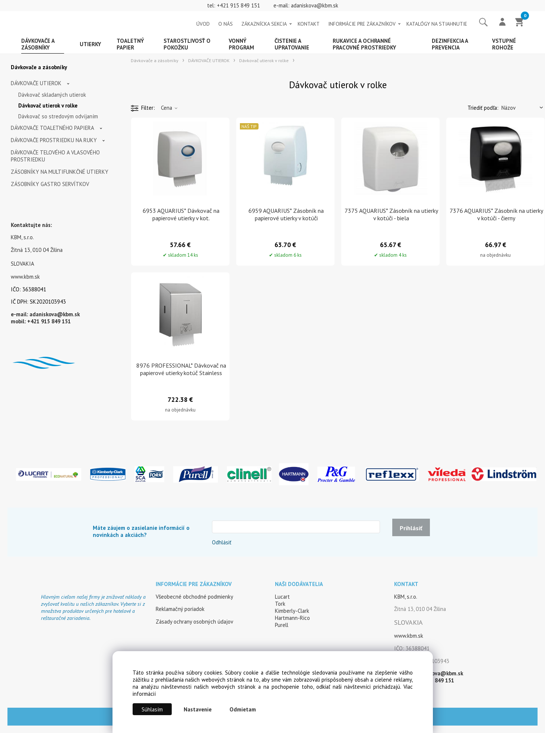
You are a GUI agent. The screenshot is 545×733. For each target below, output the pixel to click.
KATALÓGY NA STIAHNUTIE (436, 23)
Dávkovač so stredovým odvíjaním (58, 116)
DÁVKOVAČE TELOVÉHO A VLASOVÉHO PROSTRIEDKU (55, 156)
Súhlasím (152, 709)
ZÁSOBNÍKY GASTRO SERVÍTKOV (50, 184)
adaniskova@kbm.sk (314, 5)
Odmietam (242, 709)
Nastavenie (198, 709)
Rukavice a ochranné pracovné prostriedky (364, 44)
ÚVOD (203, 23)
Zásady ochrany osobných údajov (194, 621)
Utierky (90, 44)
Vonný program (241, 44)
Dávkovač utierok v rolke (47, 105)
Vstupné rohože (504, 44)
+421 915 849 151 (238, 5)
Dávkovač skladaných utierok (52, 94)
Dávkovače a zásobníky (38, 44)
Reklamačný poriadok (180, 608)
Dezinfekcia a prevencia (450, 44)
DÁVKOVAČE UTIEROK (36, 83)
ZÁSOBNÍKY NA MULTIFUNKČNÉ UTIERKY (59, 171)
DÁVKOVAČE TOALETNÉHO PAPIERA (52, 127)
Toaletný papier (130, 44)
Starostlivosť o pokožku (187, 44)
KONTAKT (309, 23)
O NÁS (225, 23)
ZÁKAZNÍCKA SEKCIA (264, 23)
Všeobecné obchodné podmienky (194, 596)
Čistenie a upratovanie (292, 44)
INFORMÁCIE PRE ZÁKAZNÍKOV (362, 23)
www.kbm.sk (25, 276)
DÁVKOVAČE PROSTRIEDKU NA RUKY (54, 140)
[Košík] (520, 22)
